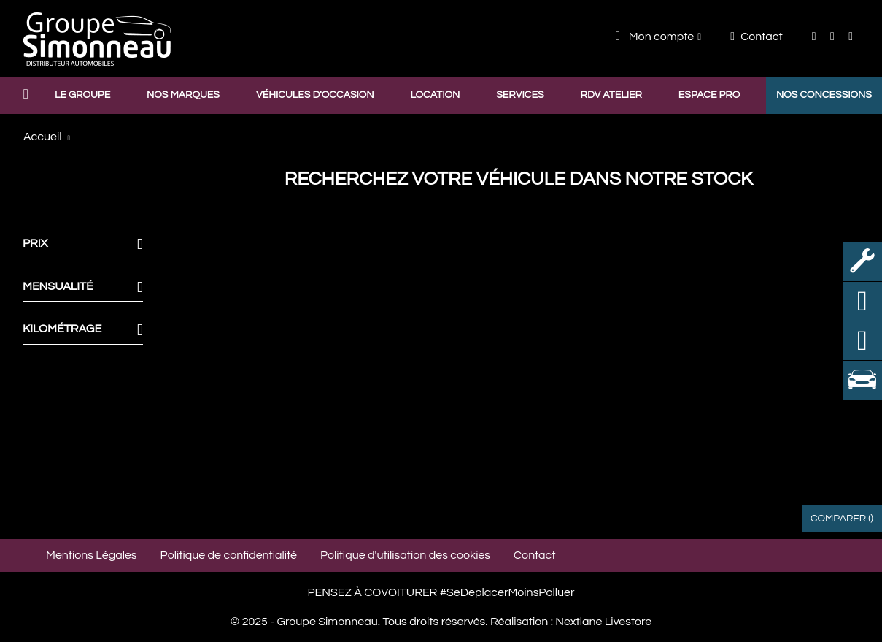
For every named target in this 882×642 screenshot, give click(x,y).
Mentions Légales (91, 555)
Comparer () (842, 518)
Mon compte (655, 36)
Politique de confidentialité (228, 555)
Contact (756, 36)
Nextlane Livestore (602, 621)
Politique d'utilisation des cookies (405, 555)
